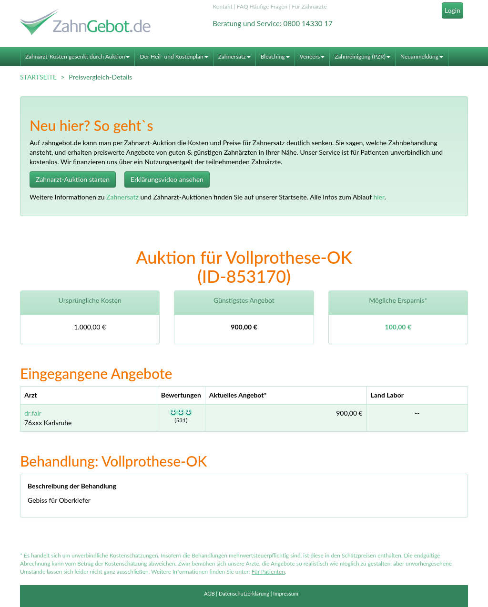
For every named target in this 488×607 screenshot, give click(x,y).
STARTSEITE (38, 77)
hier (378, 197)
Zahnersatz (234, 56)
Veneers (312, 56)
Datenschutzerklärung (244, 593)
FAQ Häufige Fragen (262, 6)
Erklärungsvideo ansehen (167, 179)
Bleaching (275, 56)
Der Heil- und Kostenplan (174, 56)
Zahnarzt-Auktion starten (73, 179)
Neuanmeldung (421, 56)
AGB (209, 593)
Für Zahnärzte (309, 6)
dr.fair (32, 413)
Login (452, 10)
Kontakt (223, 6)
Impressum (285, 593)
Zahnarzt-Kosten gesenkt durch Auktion (77, 56)
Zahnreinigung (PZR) (362, 56)
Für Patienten (268, 571)
